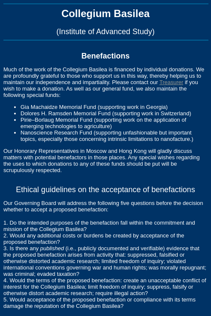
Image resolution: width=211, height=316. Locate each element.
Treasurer (171, 82)
